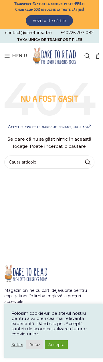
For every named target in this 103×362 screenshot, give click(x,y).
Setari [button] (17, 344)
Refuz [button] (34, 344)
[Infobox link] (28, 32)
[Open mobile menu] (15, 56)
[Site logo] (54, 55)
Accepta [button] (56, 344)
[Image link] (25, 272)
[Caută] (87, 56)
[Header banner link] (49, 13)
